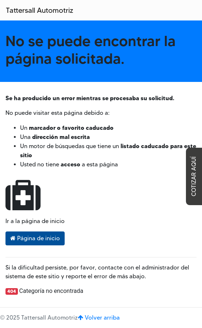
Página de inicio (35, 238)
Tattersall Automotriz (39, 10)
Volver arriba (99, 317)
